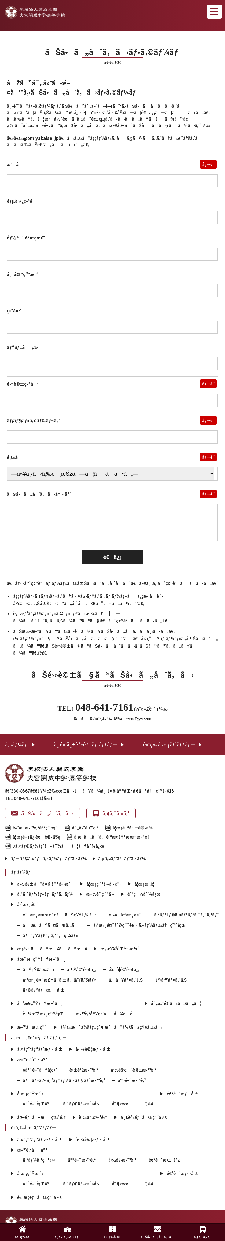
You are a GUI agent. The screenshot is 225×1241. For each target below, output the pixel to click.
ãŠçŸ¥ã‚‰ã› (38, 969)
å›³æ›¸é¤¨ (27, 904)
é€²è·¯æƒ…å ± (183, 1093)
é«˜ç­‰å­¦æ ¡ (112, 1232)
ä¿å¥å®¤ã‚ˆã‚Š (126, 980)
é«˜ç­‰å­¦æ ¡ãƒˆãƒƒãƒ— (169, 744)
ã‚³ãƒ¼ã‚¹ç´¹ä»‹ (39, 1160)
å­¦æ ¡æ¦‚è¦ (146, 884)
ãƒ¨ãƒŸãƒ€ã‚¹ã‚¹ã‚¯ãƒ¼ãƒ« (50, 935)
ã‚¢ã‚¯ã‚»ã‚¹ (111, 813)
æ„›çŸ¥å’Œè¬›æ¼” (119, 948)
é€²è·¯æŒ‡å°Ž (164, 1160)
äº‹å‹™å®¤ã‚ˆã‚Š (171, 980)
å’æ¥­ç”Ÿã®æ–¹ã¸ (40, 1003)
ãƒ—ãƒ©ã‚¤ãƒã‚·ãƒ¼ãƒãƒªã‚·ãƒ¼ (48, 858)
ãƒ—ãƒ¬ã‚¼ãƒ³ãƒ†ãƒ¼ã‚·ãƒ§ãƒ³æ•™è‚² (64, 1080)
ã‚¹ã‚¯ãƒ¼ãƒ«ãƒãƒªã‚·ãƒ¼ (45, 894)
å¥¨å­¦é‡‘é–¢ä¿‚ (124, 969)
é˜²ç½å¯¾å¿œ (144, 894)
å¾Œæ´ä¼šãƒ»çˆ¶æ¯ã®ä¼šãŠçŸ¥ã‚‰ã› (111, 1027)
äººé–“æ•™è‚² (132, 1080)
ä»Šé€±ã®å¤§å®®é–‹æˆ (45, 884)
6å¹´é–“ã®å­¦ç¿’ (40, 1070)
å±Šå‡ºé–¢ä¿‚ (81, 969)
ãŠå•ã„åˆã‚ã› (42, 813)
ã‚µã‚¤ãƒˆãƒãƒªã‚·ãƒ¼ (122, 858)
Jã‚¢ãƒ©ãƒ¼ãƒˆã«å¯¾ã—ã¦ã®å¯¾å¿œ (58, 846)
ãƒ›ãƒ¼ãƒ (16, 744)
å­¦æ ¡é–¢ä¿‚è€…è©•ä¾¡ (36, 837)
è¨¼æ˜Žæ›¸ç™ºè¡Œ (43, 1014)
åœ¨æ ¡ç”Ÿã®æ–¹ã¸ (41, 959)
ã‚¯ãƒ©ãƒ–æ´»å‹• (81, 1104)
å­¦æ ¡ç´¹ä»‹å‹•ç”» (104, 884)
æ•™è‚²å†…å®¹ (32, 1059)
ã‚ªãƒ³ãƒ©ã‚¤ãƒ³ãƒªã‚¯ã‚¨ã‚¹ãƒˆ (186, 915)
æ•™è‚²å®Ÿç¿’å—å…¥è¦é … (107, 1014)
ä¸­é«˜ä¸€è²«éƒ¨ (67, 1232)
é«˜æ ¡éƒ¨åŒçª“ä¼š (39, 1197)
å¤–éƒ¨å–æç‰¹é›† (41, 1117)
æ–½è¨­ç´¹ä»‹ (100, 894)
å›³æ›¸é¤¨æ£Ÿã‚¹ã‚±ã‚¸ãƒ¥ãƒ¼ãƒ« (59, 980)
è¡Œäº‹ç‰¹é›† (93, 1117)
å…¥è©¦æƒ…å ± (93, 1049)
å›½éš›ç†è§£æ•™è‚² (133, 1070)
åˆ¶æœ (122, 1104)
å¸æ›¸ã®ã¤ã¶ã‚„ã (52, 925)
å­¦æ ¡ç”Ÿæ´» (30, 1093)
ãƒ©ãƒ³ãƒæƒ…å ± (43, 990)
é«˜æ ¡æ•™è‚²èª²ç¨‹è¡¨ (35, 828)
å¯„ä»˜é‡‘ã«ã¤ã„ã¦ (176, 1003)
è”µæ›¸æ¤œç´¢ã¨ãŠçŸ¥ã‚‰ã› (59, 915)
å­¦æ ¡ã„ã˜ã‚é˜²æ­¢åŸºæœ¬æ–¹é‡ (113, 837)
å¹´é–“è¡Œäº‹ (36, 1104)
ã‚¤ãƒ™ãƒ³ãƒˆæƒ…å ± (39, 1049)
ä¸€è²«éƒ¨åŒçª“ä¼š (143, 1117)
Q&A (148, 1104)
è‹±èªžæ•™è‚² (83, 1070)
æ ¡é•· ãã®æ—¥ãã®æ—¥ (52, 948)
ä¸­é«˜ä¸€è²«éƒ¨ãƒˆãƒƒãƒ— (85, 744)
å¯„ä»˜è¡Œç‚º (85, 828)
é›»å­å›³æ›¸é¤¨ (125, 915)
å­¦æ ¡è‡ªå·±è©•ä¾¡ (133, 828)
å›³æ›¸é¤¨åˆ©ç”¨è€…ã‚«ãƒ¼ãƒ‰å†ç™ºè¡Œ (139, 925)
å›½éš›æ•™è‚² (122, 1160)
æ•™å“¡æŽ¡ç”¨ (32, 1027)
